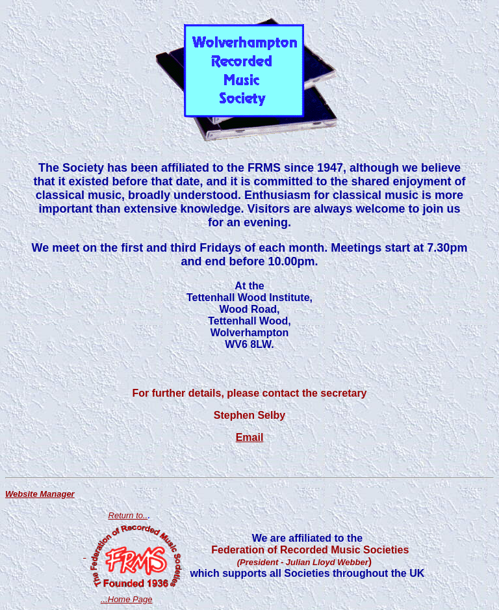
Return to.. (128, 515)
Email (250, 437)
